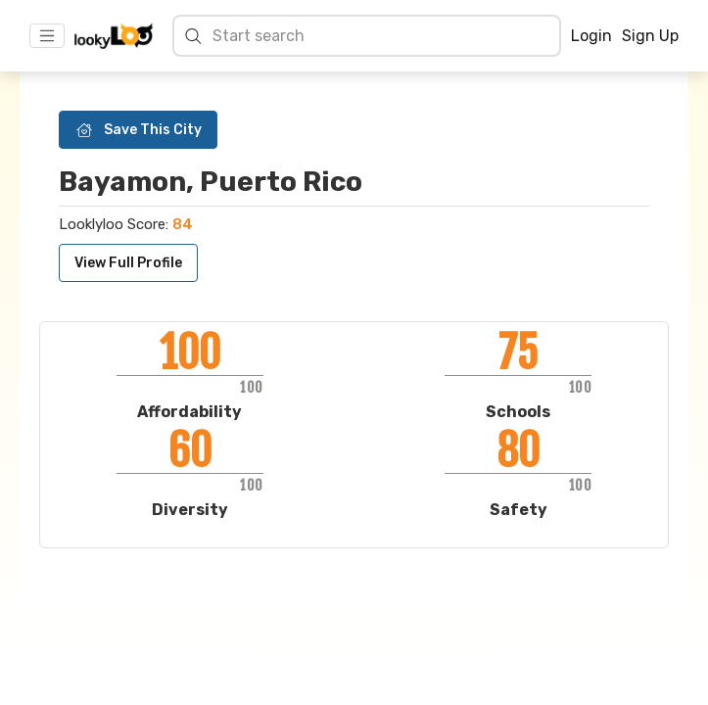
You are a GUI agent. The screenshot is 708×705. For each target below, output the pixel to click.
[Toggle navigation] (47, 36)
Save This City (138, 129)
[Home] (113, 36)
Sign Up (650, 35)
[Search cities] (381, 36)
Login (591, 35)
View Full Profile (128, 263)
